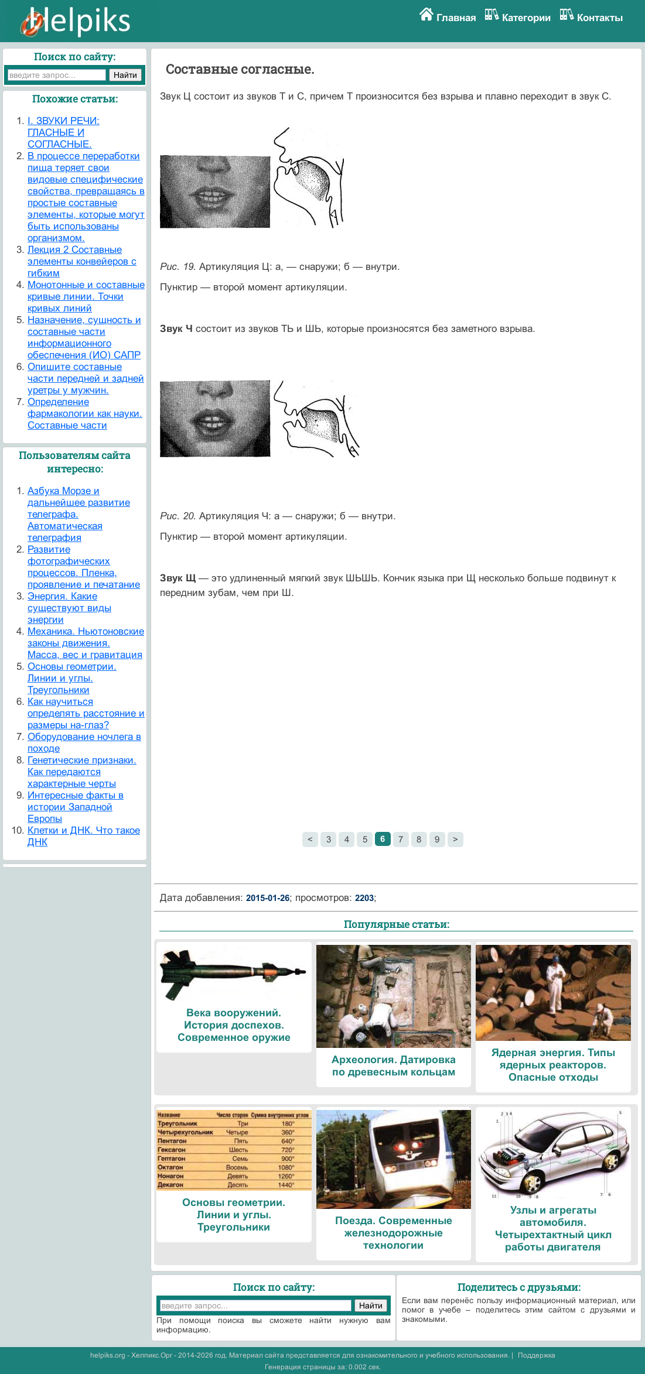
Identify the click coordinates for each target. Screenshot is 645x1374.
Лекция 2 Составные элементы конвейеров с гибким (82, 261)
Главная (456, 17)
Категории (526, 17)
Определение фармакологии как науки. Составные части (85, 413)
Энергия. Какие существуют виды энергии (69, 608)
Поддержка (536, 1355)
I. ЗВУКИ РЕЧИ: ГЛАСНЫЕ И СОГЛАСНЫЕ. (64, 132)
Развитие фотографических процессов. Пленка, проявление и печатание (84, 567)
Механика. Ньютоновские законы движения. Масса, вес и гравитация (86, 643)
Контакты (600, 17)
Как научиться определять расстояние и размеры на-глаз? (86, 713)
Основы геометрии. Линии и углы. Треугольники (72, 678)
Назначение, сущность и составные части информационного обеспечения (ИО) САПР (84, 337)
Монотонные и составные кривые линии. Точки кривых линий (86, 296)
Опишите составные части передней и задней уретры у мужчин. (86, 378)
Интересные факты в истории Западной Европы (76, 807)
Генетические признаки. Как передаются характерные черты (82, 772)
